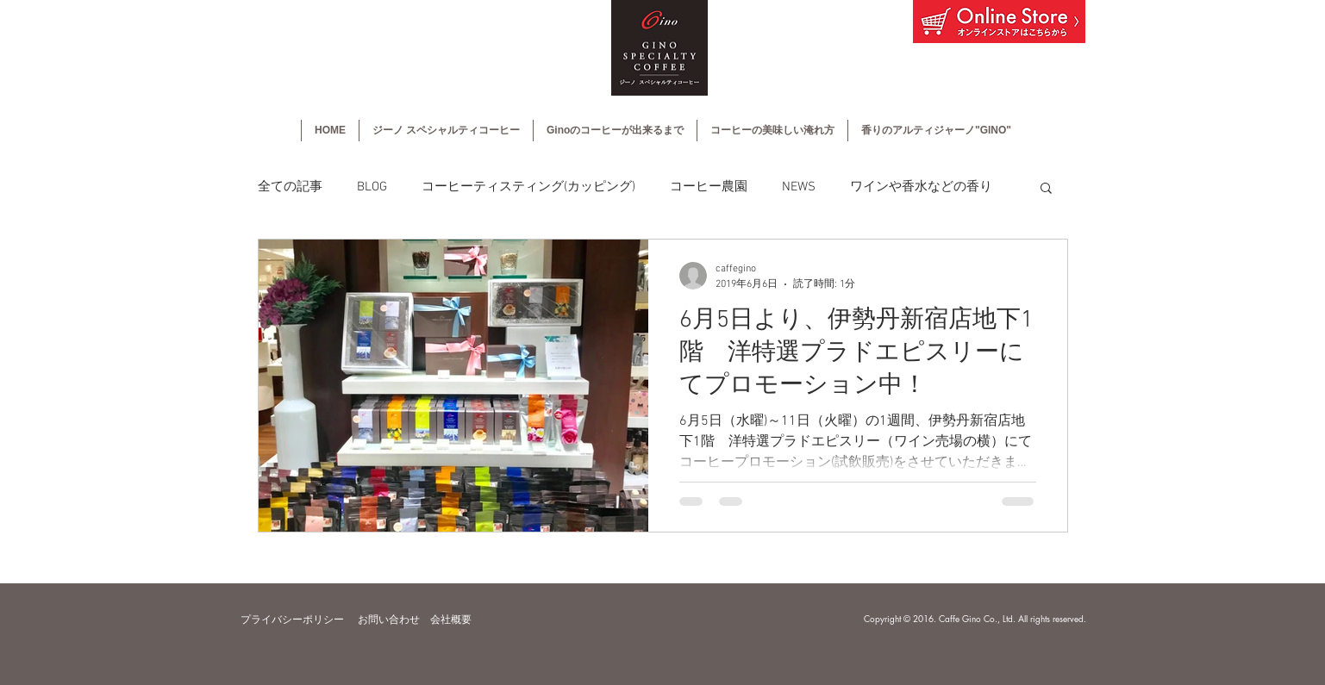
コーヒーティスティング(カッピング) (528, 187)
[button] (1046, 189)
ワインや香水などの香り (921, 187)
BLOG (372, 187)
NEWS (799, 187)
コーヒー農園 (708, 187)
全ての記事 (290, 187)
